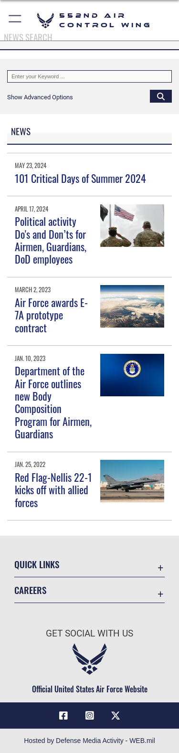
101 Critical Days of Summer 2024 (80, 178)
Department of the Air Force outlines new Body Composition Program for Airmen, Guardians (53, 402)
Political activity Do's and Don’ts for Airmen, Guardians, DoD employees (50, 239)
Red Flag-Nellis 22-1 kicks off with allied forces (53, 489)
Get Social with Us (89, 633)
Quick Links (36, 564)
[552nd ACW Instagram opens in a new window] (90, 716)
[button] (15, 20)
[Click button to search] (161, 96)
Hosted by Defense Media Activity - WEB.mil (89, 740)
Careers (30, 590)
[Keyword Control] (89, 76)
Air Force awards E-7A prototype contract (51, 315)
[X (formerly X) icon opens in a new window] (115, 716)
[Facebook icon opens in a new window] (63, 716)
